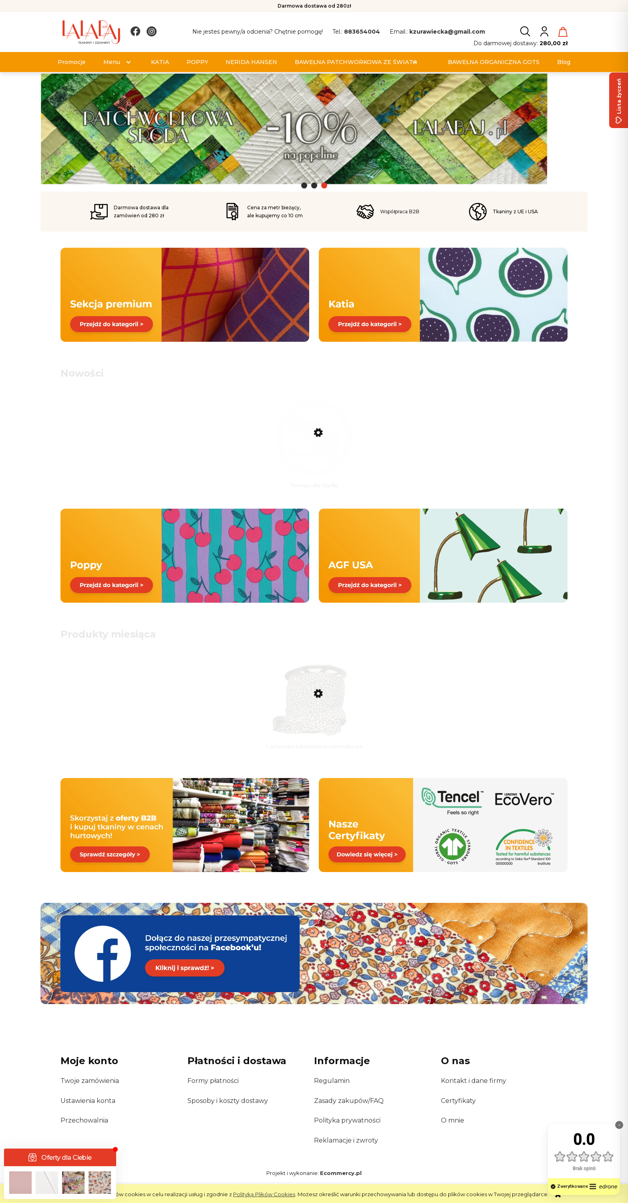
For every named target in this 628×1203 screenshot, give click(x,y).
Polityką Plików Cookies (264, 1194)
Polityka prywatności (347, 1129)
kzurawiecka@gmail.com (447, 31)
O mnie (452, 1129)
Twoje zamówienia (89, 1090)
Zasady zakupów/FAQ (349, 1110)
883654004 (362, 31)
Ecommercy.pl (341, 1182)
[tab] (304, 185)
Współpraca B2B (399, 212)
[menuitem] (72, 62)
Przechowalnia (84, 1129)
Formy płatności (213, 1090)
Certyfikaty (458, 1110)
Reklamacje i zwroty (346, 1149)
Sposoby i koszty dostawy (227, 1110)
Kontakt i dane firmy (473, 1090)
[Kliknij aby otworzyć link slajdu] (314, 130)
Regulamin (332, 1090)
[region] (314, 133)
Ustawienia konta (87, 1110)
